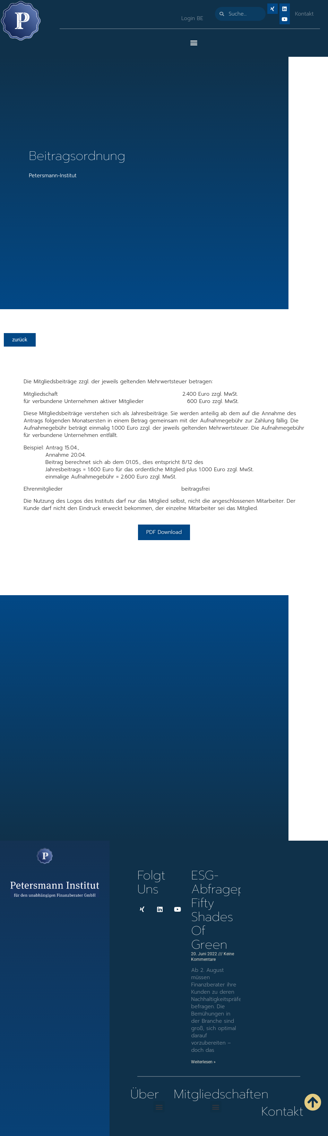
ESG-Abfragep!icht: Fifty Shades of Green (231, 910)
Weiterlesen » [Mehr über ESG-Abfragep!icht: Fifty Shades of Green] (203, 1061)
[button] (193, 42)
